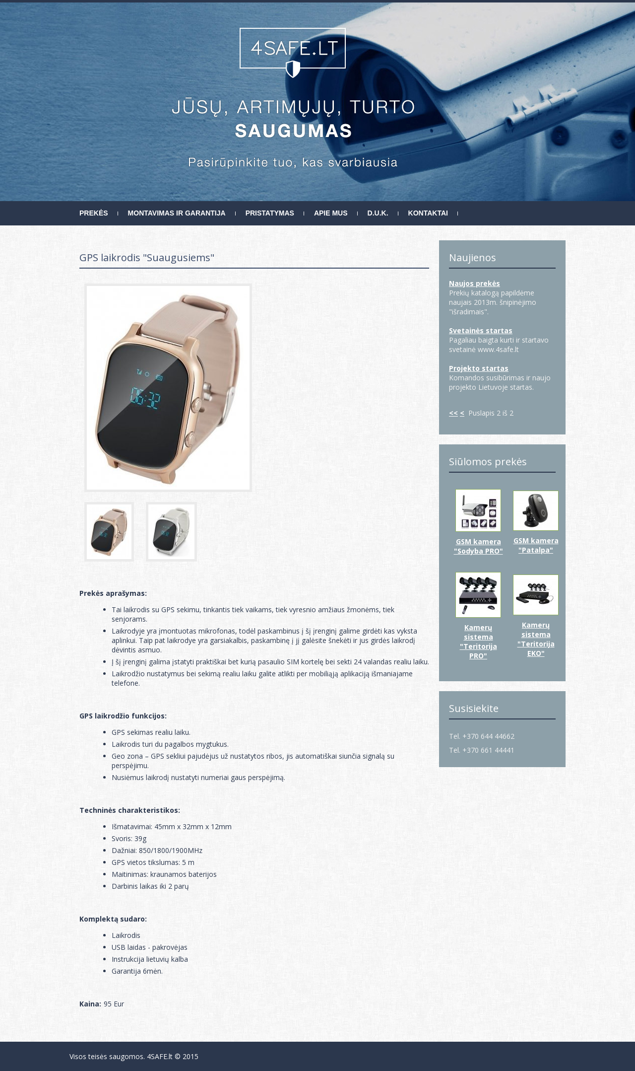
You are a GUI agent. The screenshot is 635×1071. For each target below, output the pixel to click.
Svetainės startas (480, 330)
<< (453, 413)
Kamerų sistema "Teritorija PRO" (478, 641)
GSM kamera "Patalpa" (536, 545)
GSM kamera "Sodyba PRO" (478, 546)
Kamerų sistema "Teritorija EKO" (536, 639)
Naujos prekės (474, 283)
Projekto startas (478, 368)
